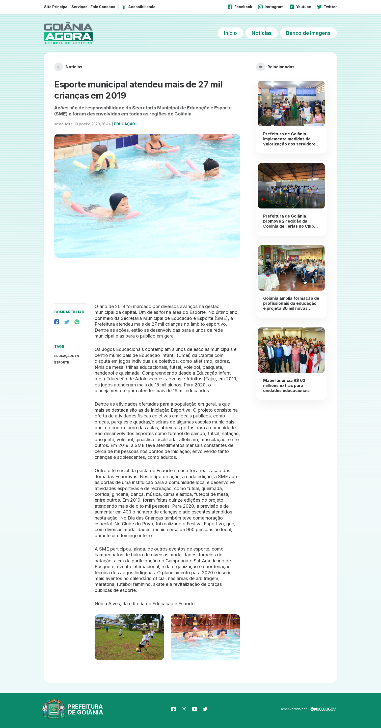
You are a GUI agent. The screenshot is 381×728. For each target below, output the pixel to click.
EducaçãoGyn (66, 356)
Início (230, 33)
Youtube (300, 7)
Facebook (240, 7)
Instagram (271, 7)
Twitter (327, 7)
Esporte (61, 362)
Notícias (261, 33)
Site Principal (56, 7)
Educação (124, 124)
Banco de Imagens (308, 33)
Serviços (79, 7)
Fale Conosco (103, 7)
